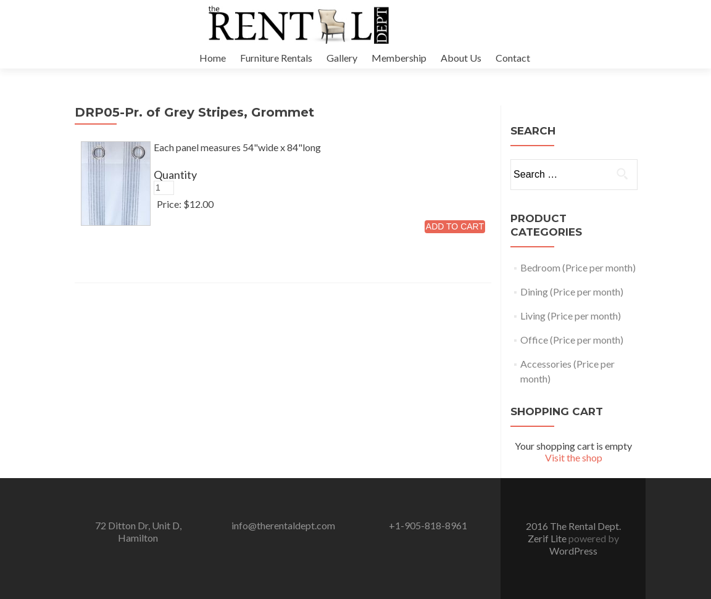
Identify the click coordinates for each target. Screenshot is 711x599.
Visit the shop (573, 457)
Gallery (341, 58)
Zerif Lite (548, 538)
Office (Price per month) (571, 339)
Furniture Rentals (276, 58)
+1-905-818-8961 (428, 525)
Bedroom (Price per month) (578, 267)
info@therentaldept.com (283, 525)
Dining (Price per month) (571, 291)
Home (212, 58)
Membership (399, 58)
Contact (513, 58)
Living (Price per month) (570, 315)
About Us (461, 58)
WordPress (573, 550)
